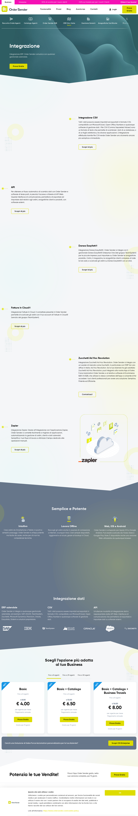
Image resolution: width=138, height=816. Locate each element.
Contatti (94, 9)
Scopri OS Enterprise (121, 743)
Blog (69, 9)
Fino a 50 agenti (84, 675)
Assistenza (80, 9)
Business (8, 2)
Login (113, 9)
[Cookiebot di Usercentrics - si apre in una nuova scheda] (13, 811)
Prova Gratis (129, 9)
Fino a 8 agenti (53, 675)
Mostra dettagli (112, 812)
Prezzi (58, 9)
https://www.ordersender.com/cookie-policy (61, 803)
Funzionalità (45, 9)
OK (120, 785)
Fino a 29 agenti (69, 675)
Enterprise (22, 2)
